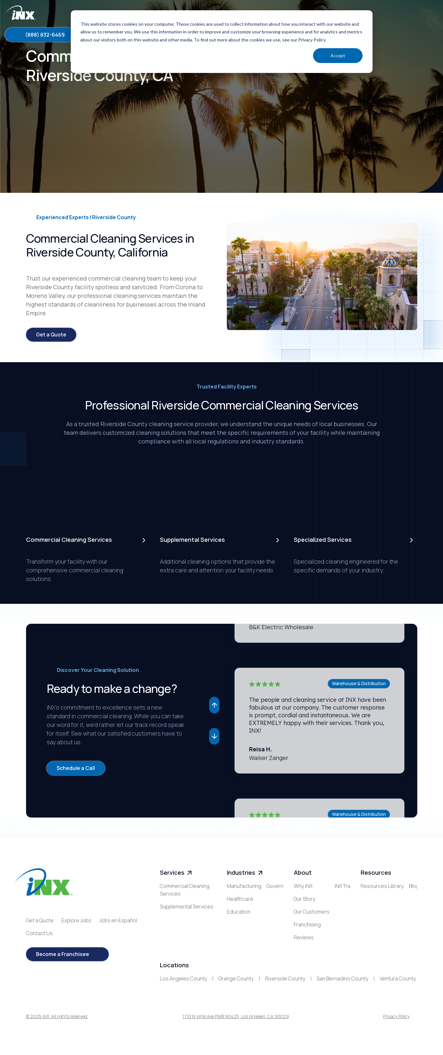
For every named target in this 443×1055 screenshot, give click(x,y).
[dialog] (222, 41)
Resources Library (382, 886)
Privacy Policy (396, 1021)
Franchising (307, 925)
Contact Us (39, 933)
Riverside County (285, 982)
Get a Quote (40, 920)
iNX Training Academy (319, 950)
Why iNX (303, 886)
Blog (366, 899)
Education (239, 912)
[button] (214, 705)
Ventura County (398, 982)
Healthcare (240, 899)
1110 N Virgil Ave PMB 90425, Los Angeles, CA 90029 (235, 1021)
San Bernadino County (342, 982)
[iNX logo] (43, 882)
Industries (245, 873)
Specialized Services (184, 920)
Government (241, 925)
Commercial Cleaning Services (184, 890)
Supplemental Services (186, 907)
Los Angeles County (183, 982)
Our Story (304, 899)
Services (176, 873)
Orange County (236, 982)
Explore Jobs (76, 920)
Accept (337, 55)
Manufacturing (244, 886)
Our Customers (311, 912)
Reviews (304, 938)
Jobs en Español (118, 920)
